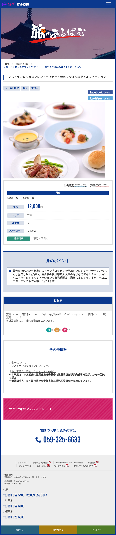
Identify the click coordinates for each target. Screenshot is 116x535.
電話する (19, 530)
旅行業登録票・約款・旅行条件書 (69, 462)
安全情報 (91, 463)
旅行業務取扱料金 (40, 463)
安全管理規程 (59, 466)
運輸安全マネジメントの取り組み (32, 466)
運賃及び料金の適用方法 (83, 466)
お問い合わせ (58, 530)
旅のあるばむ (22, 63)
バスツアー (96, 530)
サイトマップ (23, 462)
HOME (6, 64)
